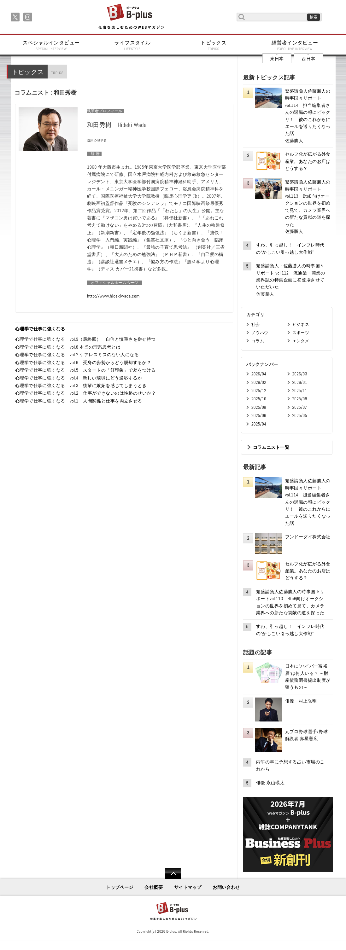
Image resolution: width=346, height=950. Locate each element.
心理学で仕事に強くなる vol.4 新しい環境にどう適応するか (78, 378)
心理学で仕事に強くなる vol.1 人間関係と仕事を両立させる (78, 401)
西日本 (308, 58)
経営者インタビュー (295, 45)
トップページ (119, 887)
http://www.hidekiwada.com (113, 296)
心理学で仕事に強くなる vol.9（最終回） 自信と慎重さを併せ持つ (85, 339)
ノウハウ (259, 332)
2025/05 (299, 415)
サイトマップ (188, 887)
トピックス (214, 45)
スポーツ (300, 332)
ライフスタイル (132, 45)
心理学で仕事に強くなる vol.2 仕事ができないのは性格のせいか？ (85, 393)
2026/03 (299, 374)
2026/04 (258, 374)
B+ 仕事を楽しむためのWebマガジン (131, 17)
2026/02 (258, 382)
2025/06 (258, 415)
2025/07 (299, 407)
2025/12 (258, 390)
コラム (257, 341)
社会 (255, 324)
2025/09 (299, 399)
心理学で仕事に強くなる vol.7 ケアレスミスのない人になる (77, 354)
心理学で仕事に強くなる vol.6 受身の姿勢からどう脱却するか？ (85, 362)
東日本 (277, 58)
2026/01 (299, 382)
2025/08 (258, 407)
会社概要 (153, 887)
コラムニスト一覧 (271, 447)
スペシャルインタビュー (51, 45)
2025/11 (299, 390)
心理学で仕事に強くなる (40, 329)
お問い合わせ (226, 887)
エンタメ (300, 341)
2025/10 (258, 399)
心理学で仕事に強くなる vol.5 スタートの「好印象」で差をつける (85, 370)
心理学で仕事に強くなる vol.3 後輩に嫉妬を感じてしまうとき (81, 385)
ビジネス (300, 324)
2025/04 (258, 424)
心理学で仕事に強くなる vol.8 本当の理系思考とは (67, 347)
